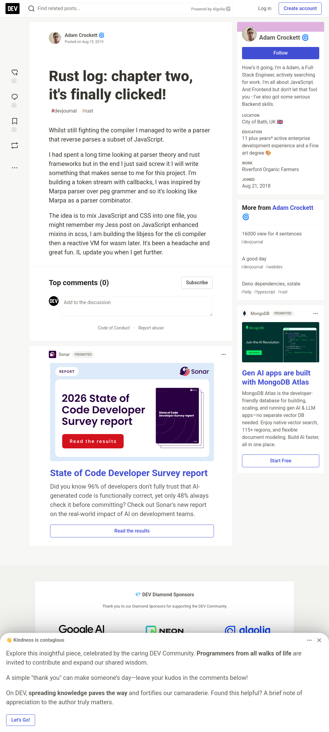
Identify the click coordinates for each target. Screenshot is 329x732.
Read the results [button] (132, 531)
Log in (264, 8)
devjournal (64, 111)
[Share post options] (15, 168)
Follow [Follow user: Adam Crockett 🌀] (280, 53)
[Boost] (14, 145)
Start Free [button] (280, 461)
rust (87, 111)
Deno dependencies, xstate (280, 288)
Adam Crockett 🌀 (85, 35)
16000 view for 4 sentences (280, 238)
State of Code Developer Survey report (129, 473)
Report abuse (151, 327)
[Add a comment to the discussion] (136, 306)
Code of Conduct (114, 327)
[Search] (31, 8)
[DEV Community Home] (12, 8)
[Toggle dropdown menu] (224, 354)
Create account (300, 8)
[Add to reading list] (14, 124)
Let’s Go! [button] (20, 720)
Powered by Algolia (210, 9)
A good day (280, 263)
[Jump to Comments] (14, 100)
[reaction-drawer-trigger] (15, 75)
